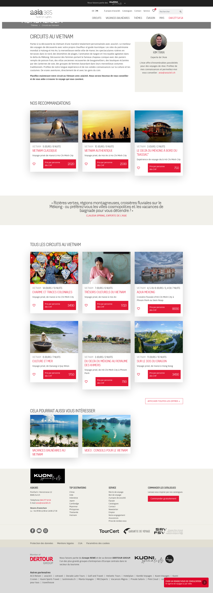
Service (146, 11)
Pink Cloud (153, 579)
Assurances (113, 518)
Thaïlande (73, 512)
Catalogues (127, 11)
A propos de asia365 (117, 498)
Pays (161, 18)
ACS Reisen (35, 576)
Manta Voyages (86, 579)
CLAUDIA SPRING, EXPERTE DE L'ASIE (106, 215)
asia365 (48, 576)
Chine (71, 492)
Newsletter (113, 509)
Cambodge (74, 504)
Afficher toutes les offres (164, 401)
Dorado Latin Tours (75, 576)
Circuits (96, 18)
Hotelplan (128, 576)
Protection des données (41, 543)
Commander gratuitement (163, 498)
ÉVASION (150, 18)
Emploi (112, 512)
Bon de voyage (115, 495)
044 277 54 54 (176, 18)
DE (93, 11)
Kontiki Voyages (144, 576)
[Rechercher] (169, 11)
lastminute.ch (69, 579)
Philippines (74, 509)
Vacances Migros (119, 579)
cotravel (59, 576)
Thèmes (138, 18)
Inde (71, 495)
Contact (137, 11)
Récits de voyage (116, 492)
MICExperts (102, 579)
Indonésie (73, 498)
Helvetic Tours (113, 576)
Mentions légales (65, 543)
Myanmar (73, 506)
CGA (80, 543)
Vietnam (73, 515)
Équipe (112, 501)
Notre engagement (117, 515)
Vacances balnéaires (118, 18)
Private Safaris (138, 579)
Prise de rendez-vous (118, 521)
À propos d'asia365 (112, 11)
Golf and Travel (95, 576)
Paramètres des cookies (98, 543)
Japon (72, 501)
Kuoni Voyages (162, 576)
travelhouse (48, 582)
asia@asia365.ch (167, 72)
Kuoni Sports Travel (49, 579)
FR (97, 11)
